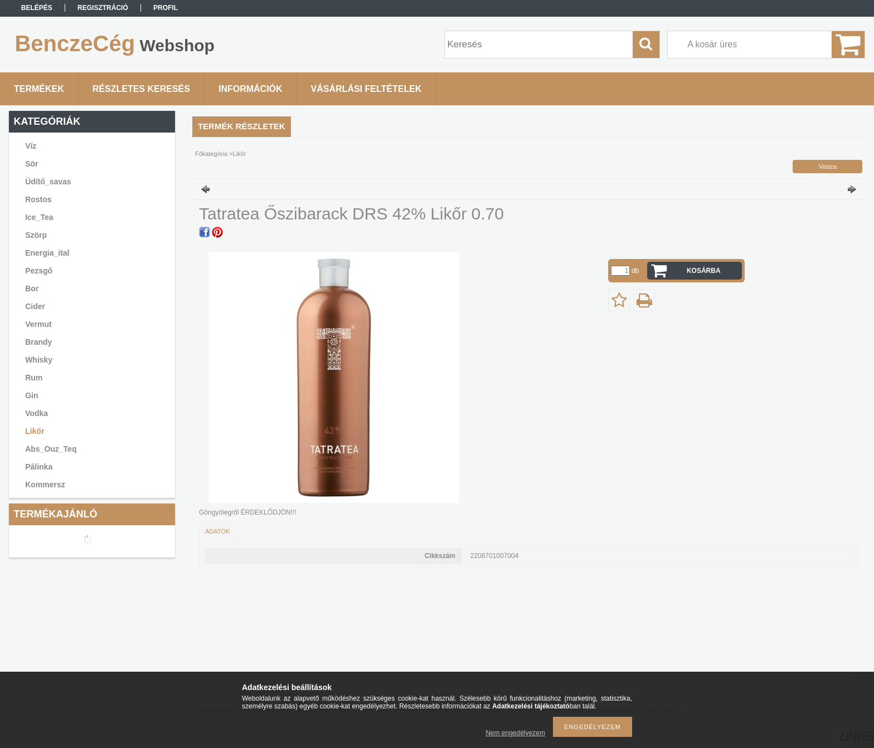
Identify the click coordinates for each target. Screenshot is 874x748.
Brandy (38, 342)
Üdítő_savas (48, 181)
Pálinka (38, 466)
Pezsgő (38, 270)
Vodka (36, 413)
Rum (33, 377)
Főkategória (211, 153)
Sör (31, 163)
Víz (30, 145)
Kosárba (704, 271)
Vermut (38, 324)
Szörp (36, 235)
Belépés (36, 8)
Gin (31, 395)
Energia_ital (47, 252)
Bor (31, 288)
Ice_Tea (39, 217)
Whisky (38, 359)
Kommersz (45, 484)
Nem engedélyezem (515, 733)
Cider (35, 306)
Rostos (38, 199)
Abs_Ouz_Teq (50, 448)
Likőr (34, 431)
